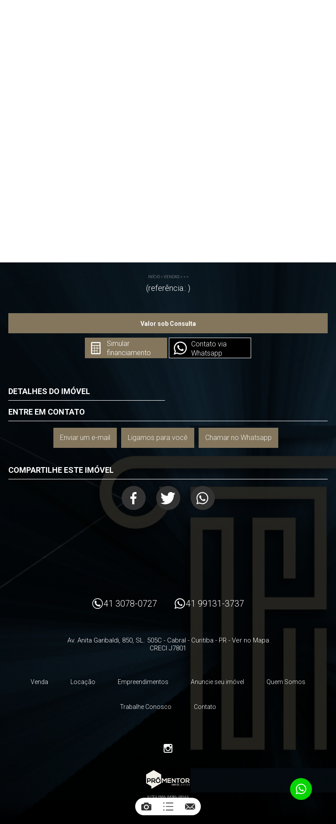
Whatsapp (203, 498)
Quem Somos (285, 681)
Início (154, 277)
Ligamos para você (158, 437)
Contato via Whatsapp (209, 348)
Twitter (168, 498)
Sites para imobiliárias (168, 797)
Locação (82, 681)
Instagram (168, 748)
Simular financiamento (129, 348)
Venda (39, 681)
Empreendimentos (143, 681)
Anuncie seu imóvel (217, 681)
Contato (205, 706)
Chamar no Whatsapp (238, 437)
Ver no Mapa (250, 640)
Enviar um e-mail (85, 437)
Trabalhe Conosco (146, 706)
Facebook (134, 498)
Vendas (171, 277)
